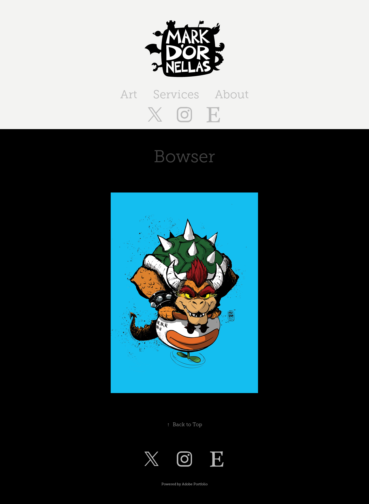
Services (176, 94)
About (232, 94)
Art (128, 94)
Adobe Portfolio (195, 484)
